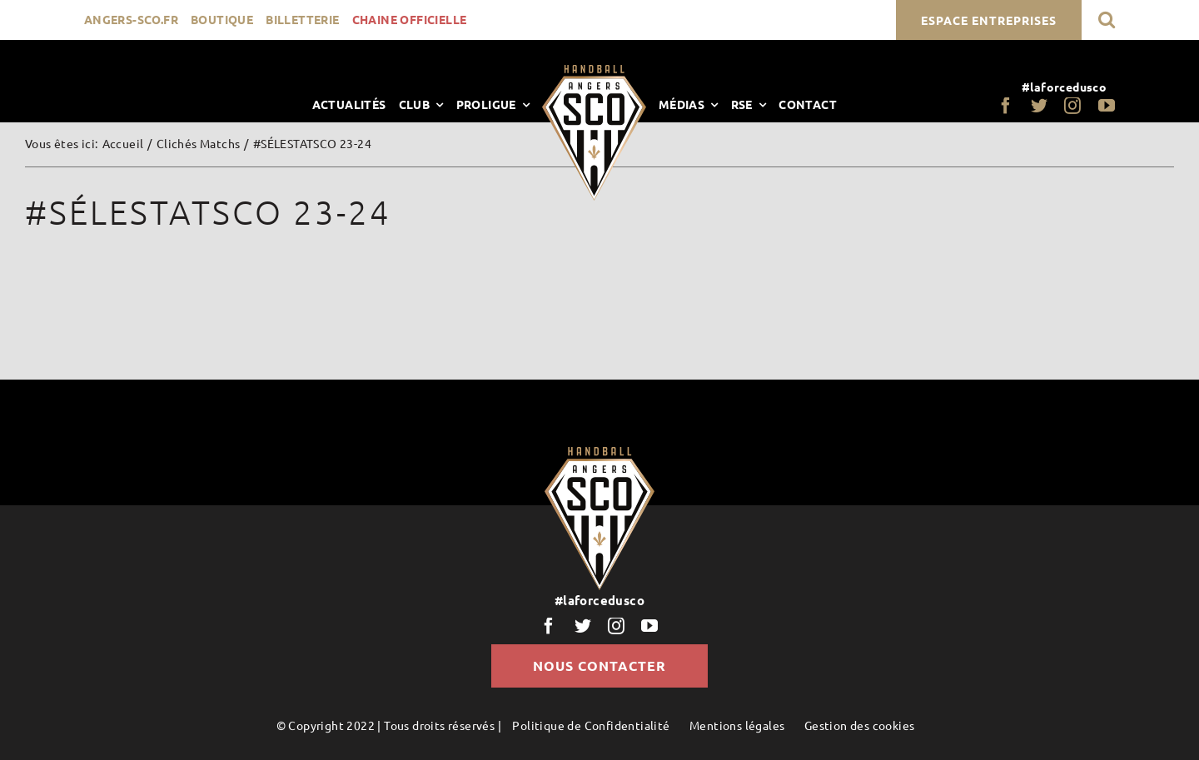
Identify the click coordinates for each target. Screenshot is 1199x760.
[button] (1106, 19)
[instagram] (1072, 105)
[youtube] (1106, 105)
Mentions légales (736, 725)
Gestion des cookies (859, 725)
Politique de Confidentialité (590, 725)
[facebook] (1006, 105)
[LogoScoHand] (594, 70)
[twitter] (1039, 105)
